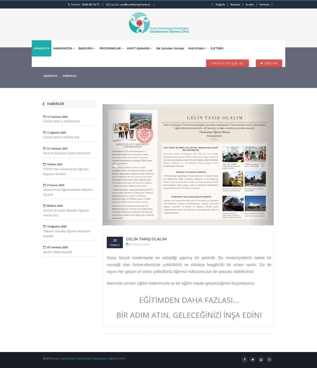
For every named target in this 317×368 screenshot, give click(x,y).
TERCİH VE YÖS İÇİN (227, 63)
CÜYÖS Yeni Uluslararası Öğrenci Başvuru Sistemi (66, 169)
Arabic (250, 4)
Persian (264, 4)
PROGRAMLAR (111, 48)
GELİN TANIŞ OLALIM (146, 239)
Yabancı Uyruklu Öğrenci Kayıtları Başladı (67, 231)
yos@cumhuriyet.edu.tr (135, 4)
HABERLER (69, 76)
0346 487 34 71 (90, 4)
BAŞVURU (87, 48)
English (220, 4)
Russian (235, 4)
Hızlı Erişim (197, 48)
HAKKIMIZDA (64, 48)
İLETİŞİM (217, 48)
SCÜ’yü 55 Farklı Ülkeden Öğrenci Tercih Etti (66, 210)
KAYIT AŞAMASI (139, 48)
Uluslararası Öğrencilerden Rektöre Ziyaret (68, 190)
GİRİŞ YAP (269, 63)
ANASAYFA (41, 48)
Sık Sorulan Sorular (170, 48)
